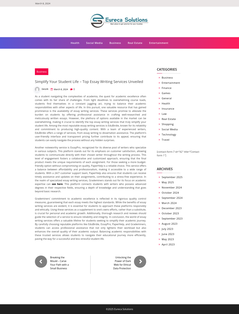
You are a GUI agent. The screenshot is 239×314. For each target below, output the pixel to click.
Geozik (45, 89)
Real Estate (135, 43)
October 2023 (170, 213)
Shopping (168, 124)
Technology (169, 134)
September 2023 (172, 218)
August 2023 (170, 223)
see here (57, 184)
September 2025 (172, 177)
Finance (166, 88)
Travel (165, 139)
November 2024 (172, 187)
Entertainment (158, 43)
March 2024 (169, 203)
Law (164, 114)
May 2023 (168, 239)
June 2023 (168, 234)
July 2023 (167, 229)
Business (115, 43)
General (167, 98)
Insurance (168, 108)
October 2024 (170, 192)
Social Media (94, 43)
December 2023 (172, 208)
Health (75, 43)
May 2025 (168, 182)
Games (166, 93)
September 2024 (172, 198)
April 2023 (168, 244)
